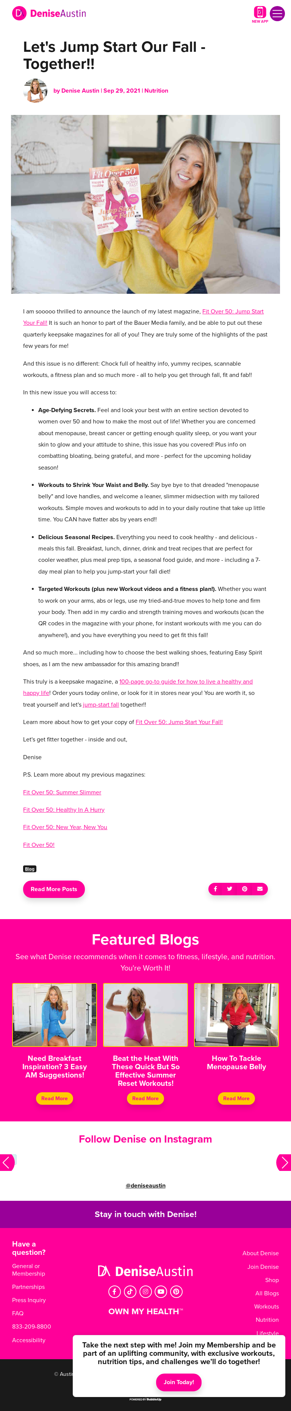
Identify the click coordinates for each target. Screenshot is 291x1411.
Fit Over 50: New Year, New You (65, 827)
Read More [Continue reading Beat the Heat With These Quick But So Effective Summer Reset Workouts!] (145, 1098)
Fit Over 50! (39, 845)
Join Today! (179, 1382)
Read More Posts (54, 889)
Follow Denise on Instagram (145, 1139)
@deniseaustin (146, 1185)
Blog (29, 868)
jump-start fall (101, 705)
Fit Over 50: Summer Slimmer (62, 792)
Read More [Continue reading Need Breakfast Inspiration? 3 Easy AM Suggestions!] (54, 1098)
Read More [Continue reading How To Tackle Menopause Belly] (236, 1098)
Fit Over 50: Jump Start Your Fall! (179, 722)
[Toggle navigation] (277, 13)
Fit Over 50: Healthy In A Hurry (64, 810)
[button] (7, 1163)
